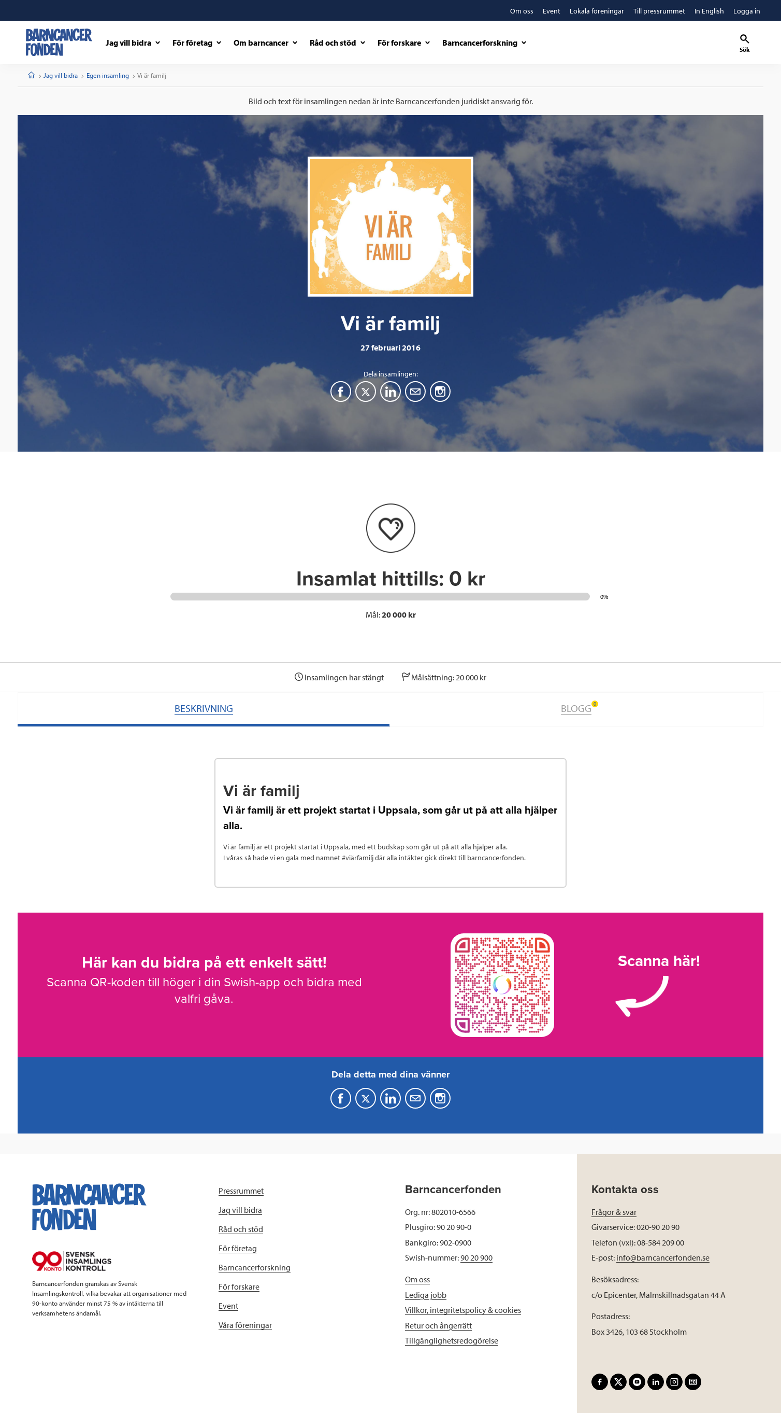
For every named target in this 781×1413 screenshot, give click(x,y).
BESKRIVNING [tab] (204, 708)
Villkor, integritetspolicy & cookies (463, 1310)
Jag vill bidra (61, 75)
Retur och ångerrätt (438, 1325)
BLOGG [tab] (579, 708)
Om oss (417, 1279)
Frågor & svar (614, 1212)
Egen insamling (107, 75)
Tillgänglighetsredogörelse (451, 1340)
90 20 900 (476, 1257)
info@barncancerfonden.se (663, 1257)
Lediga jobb (425, 1295)
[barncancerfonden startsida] (59, 42)
